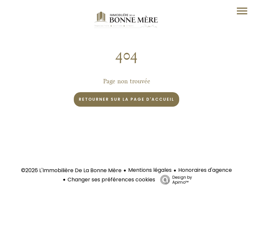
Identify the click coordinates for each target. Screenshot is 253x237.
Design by (174, 179)
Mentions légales (150, 170)
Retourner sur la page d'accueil (126, 99)
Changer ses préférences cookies (111, 179)
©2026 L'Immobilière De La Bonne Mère (71, 170)
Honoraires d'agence (205, 170)
